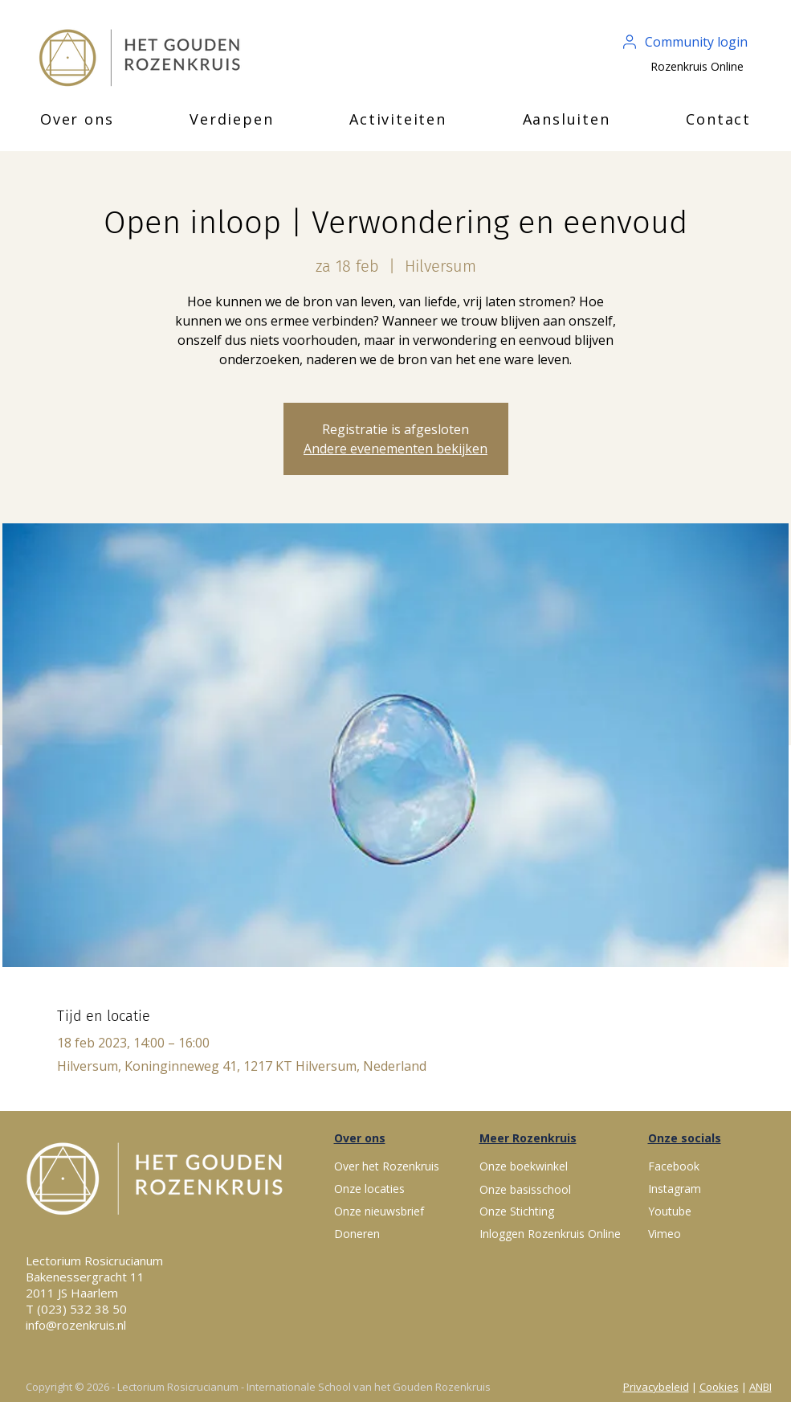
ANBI (760, 1386)
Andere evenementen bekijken (395, 448)
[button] (77, 119)
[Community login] (686, 42)
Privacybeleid (656, 1386)
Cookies (719, 1386)
